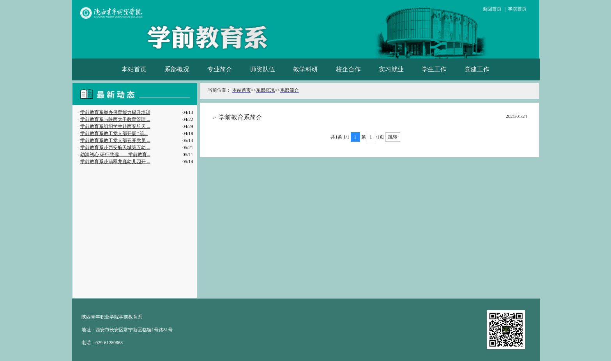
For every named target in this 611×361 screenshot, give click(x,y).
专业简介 (219, 69)
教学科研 (305, 69)
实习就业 (391, 69)
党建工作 (476, 69)
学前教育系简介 (240, 117)
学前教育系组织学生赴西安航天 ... (115, 126)
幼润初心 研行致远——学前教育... (115, 154)
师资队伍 (262, 69)
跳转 (392, 137)
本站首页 (134, 69)
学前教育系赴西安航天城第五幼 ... (115, 147)
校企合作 (348, 69)
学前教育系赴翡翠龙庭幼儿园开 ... (115, 161)
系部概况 (176, 69)
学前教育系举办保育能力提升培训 (115, 112)
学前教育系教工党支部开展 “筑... (114, 133)
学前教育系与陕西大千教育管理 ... (115, 119)
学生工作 (434, 69)
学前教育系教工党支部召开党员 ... (115, 140)
